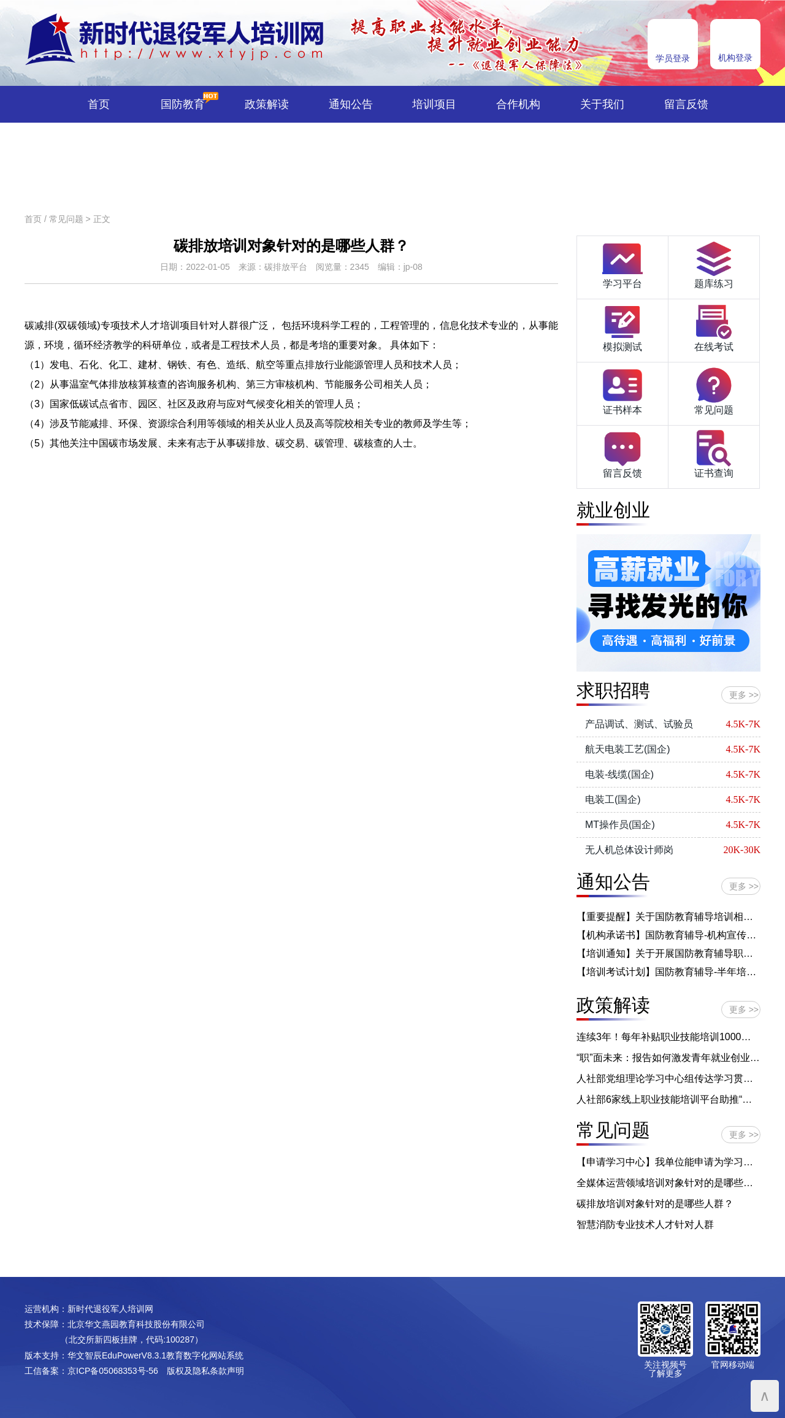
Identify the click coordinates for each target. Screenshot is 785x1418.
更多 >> (744, 695)
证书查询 (714, 453)
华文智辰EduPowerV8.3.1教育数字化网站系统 (155, 1355)
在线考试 (714, 327)
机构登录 (735, 58)
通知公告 (351, 104)
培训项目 (434, 104)
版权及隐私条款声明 (205, 1371)
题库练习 (714, 264)
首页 (99, 104)
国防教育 (183, 104)
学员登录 (673, 58)
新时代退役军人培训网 (110, 1309)
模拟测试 (622, 327)
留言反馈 (686, 104)
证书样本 (622, 390)
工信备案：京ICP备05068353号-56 (91, 1371)
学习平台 (622, 264)
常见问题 (66, 219)
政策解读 (267, 104)
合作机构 (518, 104)
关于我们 (602, 104)
